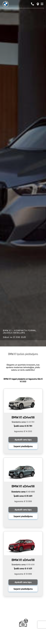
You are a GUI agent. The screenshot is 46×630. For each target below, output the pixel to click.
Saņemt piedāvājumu (23, 446)
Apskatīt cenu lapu (23, 439)
